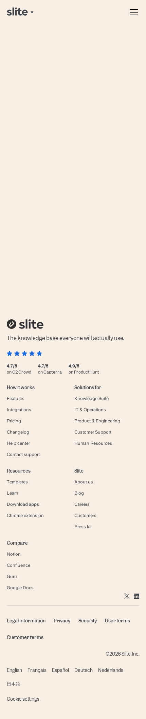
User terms (117, 621)
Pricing (14, 420)
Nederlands (110, 670)
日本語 (13, 684)
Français (37, 670)
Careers (82, 504)
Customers (85, 515)
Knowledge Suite (91, 398)
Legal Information (26, 621)
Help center (18, 443)
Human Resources (93, 443)
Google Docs (20, 587)
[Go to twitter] (127, 596)
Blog (79, 493)
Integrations (19, 409)
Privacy (62, 621)
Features (15, 398)
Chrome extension (25, 515)
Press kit (83, 526)
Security (87, 621)
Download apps (23, 504)
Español (60, 670)
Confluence (18, 565)
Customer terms (25, 637)
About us (83, 481)
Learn (12, 493)
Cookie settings (23, 699)
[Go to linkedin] (136, 596)
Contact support (23, 454)
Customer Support (92, 432)
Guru (12, 576)
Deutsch (83, 670)
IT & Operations (90, 409)
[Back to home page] (21, 12)
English (14, 670)
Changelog (18, 432)
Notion (14, 554)
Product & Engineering (97, 420)
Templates (17, 481)
